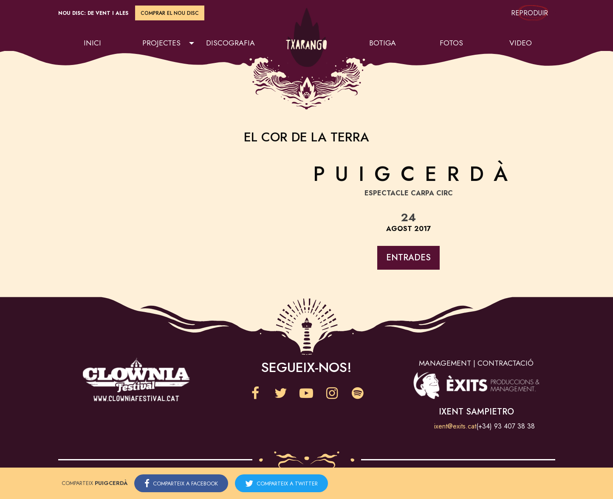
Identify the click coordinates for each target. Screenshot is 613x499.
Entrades (408, 257)
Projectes (161, 42)
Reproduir (533, 13)
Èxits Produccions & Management (476, 385)
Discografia (230, 42)
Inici (92, 42)
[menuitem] (92, 43)
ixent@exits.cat (455, 426)
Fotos (451, 42)
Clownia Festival (136, 379)
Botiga (382, 42)
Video (520, 42)
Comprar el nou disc (170, 13)
